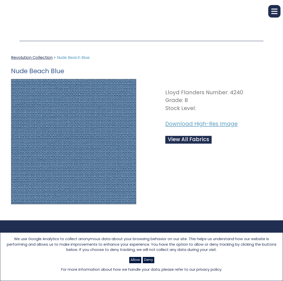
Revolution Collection (32, 58)
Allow (135, 260)
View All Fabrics (188, 139)
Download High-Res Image (201, 124)
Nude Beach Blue (73, 58)
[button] (274, 11)
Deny (148, 260)
